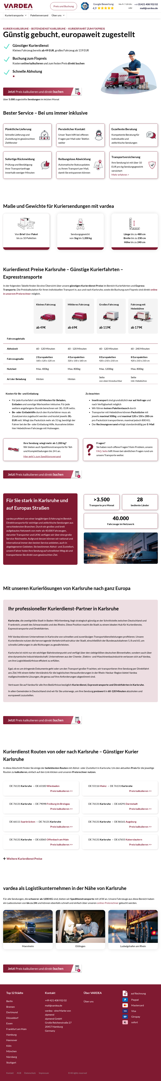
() (146, 4)
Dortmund (12, 1012)
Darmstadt (132, 803)
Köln (8, 1045)
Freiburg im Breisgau (58, 803)
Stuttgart (11, 1062)
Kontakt (10, 1073)
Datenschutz (30, 1073)
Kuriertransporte (16, 15)
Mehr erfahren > (120, 174)
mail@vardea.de (149, 8)
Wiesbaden (53, 785)
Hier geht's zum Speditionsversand (42, 456)
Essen (9, 1023)
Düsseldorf (12, 1017)
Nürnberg (11, 1056)
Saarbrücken (28, 821)
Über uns (58, 15)
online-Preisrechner (108, 902)
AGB (19, 1073)
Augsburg (131, 821)
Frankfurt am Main (16, 1028)
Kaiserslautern (134, 839)
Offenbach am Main (58, 839)
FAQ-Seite (102, 451)
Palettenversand (39, 15)
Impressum (44, 1073)
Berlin (9, 1001)
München (11, 1051)
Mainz (103, 785)
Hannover (11, 1040)
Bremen (10, 1006)
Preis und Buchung (63, 6)
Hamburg (11, 1034)
